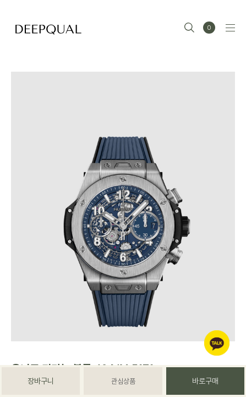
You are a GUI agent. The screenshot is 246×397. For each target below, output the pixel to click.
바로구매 (205, 381)
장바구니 (41, 381)
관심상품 (123, 381)
